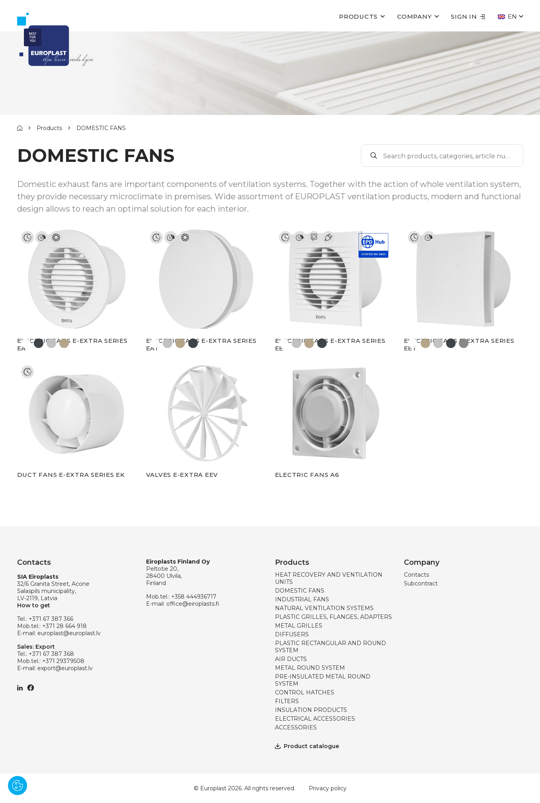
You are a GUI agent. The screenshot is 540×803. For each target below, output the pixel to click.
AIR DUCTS (291, 659)
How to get (33, 605)
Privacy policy (328, 788)
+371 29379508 (63, 661)
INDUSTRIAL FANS (302, 599)
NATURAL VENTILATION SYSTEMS (324, 608)
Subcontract (421, 583)
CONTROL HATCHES (304, 692)
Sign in (468, 16)
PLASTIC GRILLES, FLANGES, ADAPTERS (333, 616)
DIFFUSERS (292, 634)
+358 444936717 (193, 596)
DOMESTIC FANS (299, 590)
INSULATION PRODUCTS (311, 710)
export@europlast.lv (65, 668)
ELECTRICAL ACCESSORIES (315, 718)
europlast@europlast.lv (69, 633)
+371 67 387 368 (51, 653)
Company (414, 16)
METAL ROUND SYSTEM (310, 667)
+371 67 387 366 (51, 618)
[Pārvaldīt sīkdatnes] (17, 785)
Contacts (416, 574)
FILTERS (287, 701)
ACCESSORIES (296, 727)
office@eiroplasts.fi (192, 603)
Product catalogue (307, 746)
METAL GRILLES (298, 625)
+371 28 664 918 (64, 626)
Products (358, 16)
